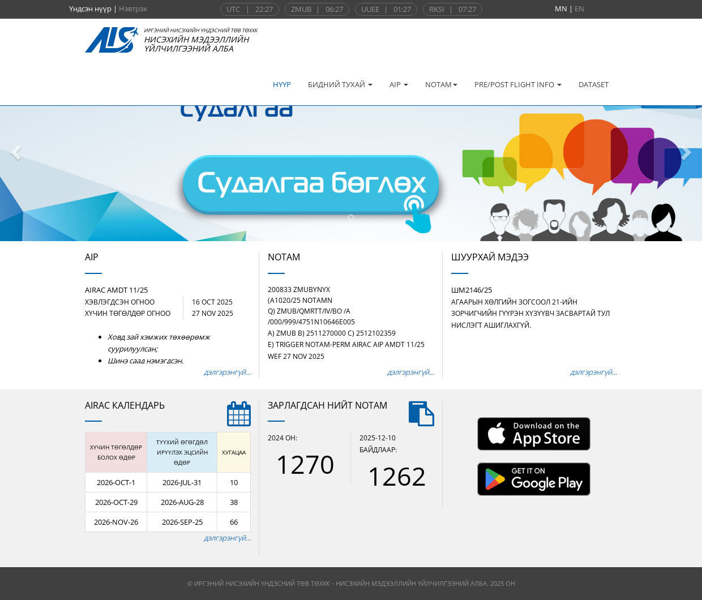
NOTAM (441, 84)
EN (579, 8)
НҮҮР (282, 84)
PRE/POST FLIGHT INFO (518, 84)
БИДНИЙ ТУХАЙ (340, 84)
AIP (398, 84)
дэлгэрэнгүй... (227, 372)
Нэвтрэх (133, 8)
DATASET (594, 84)
